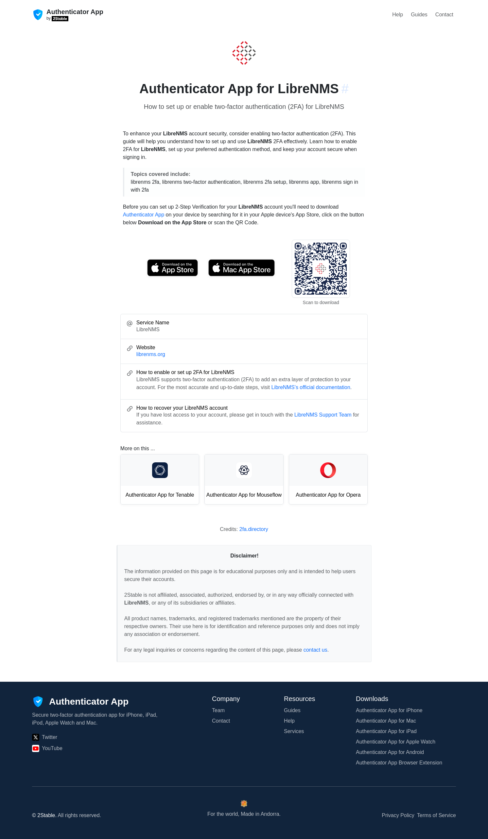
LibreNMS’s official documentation (310, 387)
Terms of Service (436, 815)
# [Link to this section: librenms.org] (345, 88)
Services (294, 731)
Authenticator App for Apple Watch (395, 742)
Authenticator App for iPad (386, 731)
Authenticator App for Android (390, 752)
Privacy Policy (398, 815)
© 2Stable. (44, 815)
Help (397, 14)
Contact (444, 14)
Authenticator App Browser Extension (399, 762)
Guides (419, 14)
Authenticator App (143, 214)
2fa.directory (253, 529)
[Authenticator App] (80, 702)
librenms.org (150, 354)
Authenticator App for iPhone (389, 710)
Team (218, 710)
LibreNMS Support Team (323, 415)
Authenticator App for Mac (386, 721)
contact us (315, 650)
